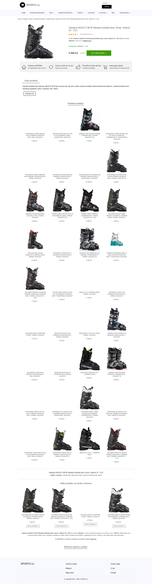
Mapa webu (70, 573)
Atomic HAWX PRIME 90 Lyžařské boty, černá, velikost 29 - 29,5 (89, 215)
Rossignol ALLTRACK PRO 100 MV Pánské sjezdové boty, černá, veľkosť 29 (116, 176)
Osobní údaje (115, 564)
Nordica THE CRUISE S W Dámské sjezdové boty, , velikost (116, 335)
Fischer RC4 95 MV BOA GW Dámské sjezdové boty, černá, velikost (62, 176)
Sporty (80, 13)
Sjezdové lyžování (39, 19)
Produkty (25, 19)
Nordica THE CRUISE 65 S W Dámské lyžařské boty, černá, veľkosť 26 (89, 254)
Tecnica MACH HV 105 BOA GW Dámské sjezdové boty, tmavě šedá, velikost (89, 176)
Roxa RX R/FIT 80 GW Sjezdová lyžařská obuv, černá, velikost (35, 254)
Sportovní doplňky (65, 13)
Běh (113, 13)
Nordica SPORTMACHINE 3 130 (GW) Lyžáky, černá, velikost (35, 215)
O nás (113, 568)
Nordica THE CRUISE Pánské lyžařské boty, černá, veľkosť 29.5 (89, 135)
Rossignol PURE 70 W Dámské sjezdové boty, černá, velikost (117, 294)
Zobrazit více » (87, 41)
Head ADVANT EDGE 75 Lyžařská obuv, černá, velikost (62, 374)
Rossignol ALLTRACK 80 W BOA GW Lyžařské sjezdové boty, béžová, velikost (116, 413)
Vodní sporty (124, 13)
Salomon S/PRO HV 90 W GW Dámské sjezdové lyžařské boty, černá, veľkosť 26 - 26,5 (62, 516)
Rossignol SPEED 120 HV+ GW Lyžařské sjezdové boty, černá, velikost (35, 413)
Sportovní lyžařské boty (90, 475)
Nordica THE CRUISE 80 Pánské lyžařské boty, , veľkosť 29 (117, 374)
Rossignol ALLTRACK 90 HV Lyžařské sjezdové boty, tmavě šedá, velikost (62, 413)
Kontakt (113, 573)
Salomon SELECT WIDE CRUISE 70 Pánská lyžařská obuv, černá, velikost (116, 215)
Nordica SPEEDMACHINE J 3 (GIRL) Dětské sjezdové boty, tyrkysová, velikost (117, 254)
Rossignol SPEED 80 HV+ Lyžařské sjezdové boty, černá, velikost (62, 254)
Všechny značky (71, 564)
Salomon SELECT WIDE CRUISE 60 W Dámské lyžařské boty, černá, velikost (119, 516)
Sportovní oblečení (37, 13)
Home (23, 13)
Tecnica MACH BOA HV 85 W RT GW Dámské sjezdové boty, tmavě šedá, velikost (62, 294)
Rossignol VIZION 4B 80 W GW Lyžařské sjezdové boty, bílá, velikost (35, 135)
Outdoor (91, 13)
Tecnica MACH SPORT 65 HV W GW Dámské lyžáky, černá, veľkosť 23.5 (62, 215)
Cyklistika (102, 13)
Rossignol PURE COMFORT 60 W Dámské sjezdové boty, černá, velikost (35, 176)
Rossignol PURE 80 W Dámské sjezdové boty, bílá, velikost (35, 374)
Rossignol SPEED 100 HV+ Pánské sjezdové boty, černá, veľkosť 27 (62, 454)
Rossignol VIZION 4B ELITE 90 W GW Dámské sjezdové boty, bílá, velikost (35, 454)
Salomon (71, 41)
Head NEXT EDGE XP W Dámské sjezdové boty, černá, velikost (62, 335)
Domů (19, 19)
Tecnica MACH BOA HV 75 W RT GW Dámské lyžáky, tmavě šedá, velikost (62, 135)
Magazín (69, 568)
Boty (51, 13)
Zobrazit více (29, 94)
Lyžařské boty (50, 19)
